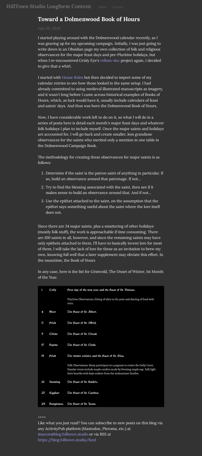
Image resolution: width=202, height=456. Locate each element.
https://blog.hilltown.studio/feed (67, 439)
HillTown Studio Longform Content (48, 6)
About (102, 7)
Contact (117, 7)
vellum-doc (110, 60)
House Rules (72, 77)
